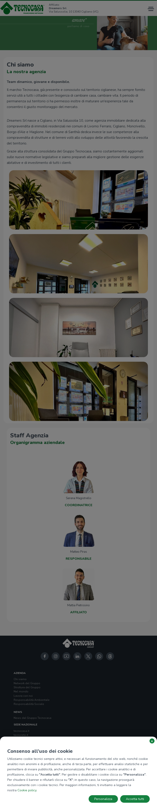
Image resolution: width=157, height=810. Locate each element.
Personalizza (103, 799)
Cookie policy (26, 790)
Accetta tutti (135, 799)
